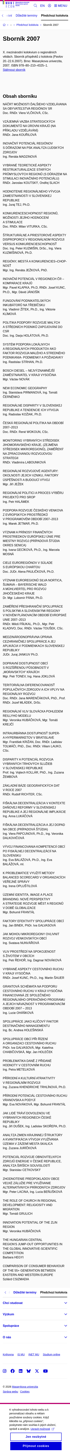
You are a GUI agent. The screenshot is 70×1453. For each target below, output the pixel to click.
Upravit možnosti (42, 1433)
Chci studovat (13, 1303)
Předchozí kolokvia (54, 15)
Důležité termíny (26, 15)
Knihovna (8, 1354)
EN (42, 6)
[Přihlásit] (49, 6)
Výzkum (8, 1314)
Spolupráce (11, 1325)
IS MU (21, 1354)
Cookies (25, 1391)
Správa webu (10, 1391)
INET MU (33, 1354)
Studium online (51, 1354)
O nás (7, 1337)
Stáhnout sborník (14, 69)
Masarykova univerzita (25, 1386)
